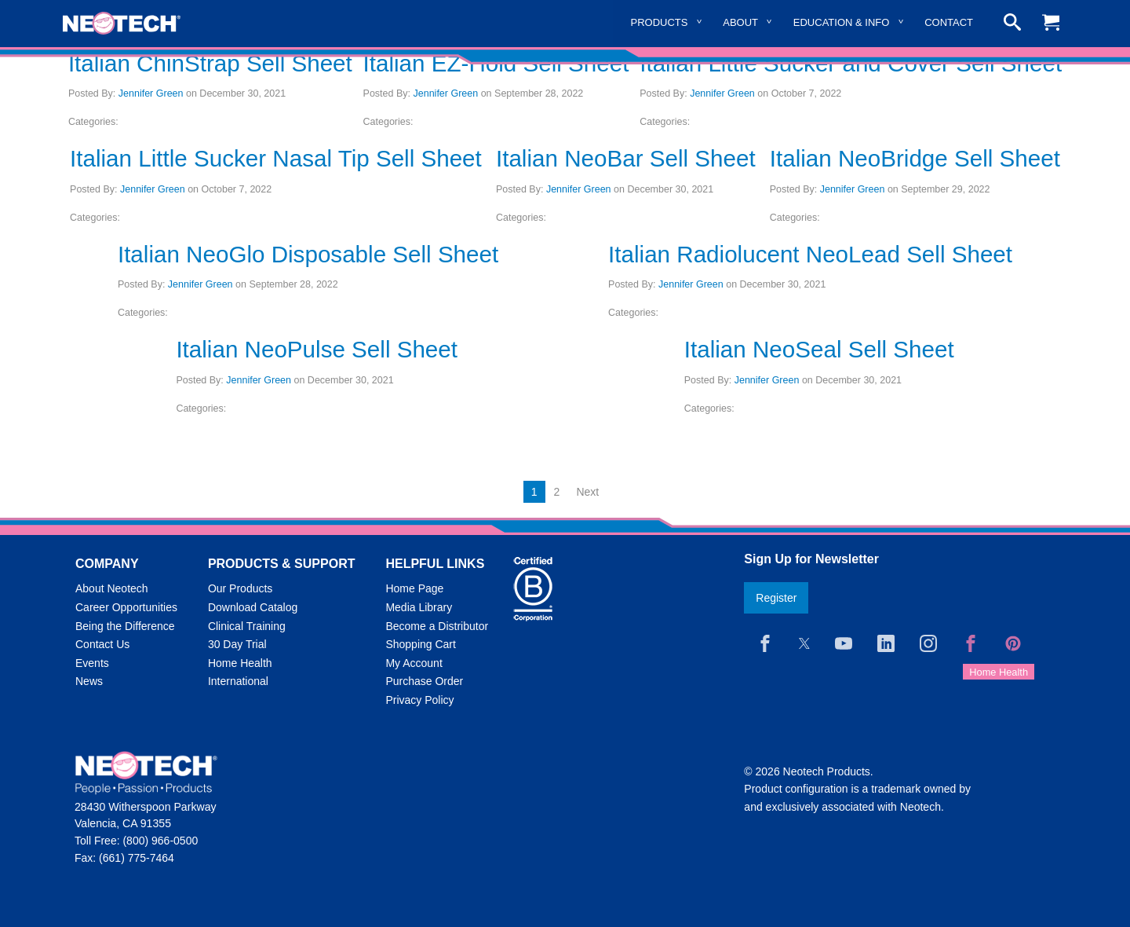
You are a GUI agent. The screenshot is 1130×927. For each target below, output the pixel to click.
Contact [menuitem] (948, 22)
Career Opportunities (126, 607)
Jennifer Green (151, 93)
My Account (413, 663)
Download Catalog (252, 607)
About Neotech (111, 588)
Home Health (240, 663)
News (89, 681)
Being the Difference (125, 626)
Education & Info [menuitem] (841, 22)
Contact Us (102, 644)
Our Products (240, 588)
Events (92, 663)
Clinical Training (247, 626)
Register (776, 598)
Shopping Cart (420, 644)
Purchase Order (424, 681)
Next (587, 491)
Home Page (414, 588)
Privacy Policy (419, 700)
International (238, 681)
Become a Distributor (436, 626)
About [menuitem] (740, 22)
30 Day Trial (237, 644)
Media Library (418, 607)
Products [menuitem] (659, 22)
